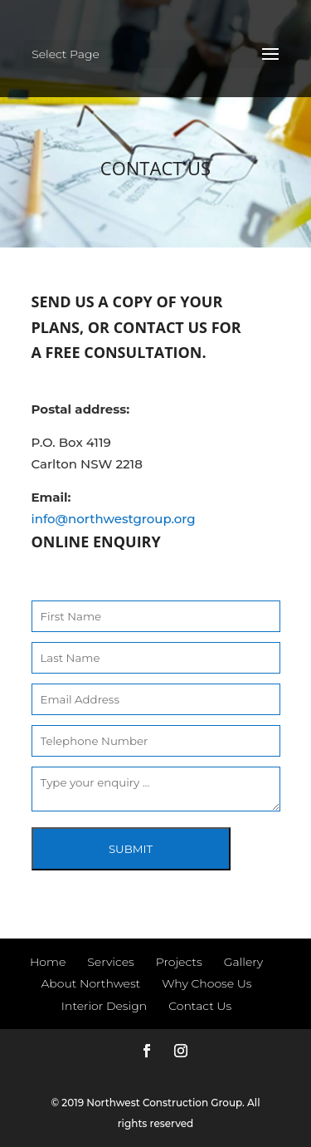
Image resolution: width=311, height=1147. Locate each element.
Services (110, 961)
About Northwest (90, 983)
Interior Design (104, 1005)
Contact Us (199, 1005)
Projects (179, 961)
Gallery (243, 961)
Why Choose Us (206, 983)
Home (48, 961)
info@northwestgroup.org (114, 519)
